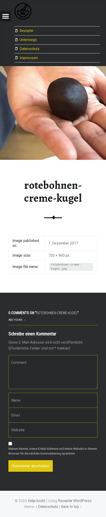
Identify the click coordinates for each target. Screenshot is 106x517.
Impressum (29, 58)
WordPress (82, 501)
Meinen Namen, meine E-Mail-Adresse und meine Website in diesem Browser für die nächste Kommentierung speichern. (52, 451)
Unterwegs (28, 40)
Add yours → (17, 319)
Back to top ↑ (71, 507)
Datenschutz (30, 49)
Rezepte (26, 31)
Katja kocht (36, 501)
